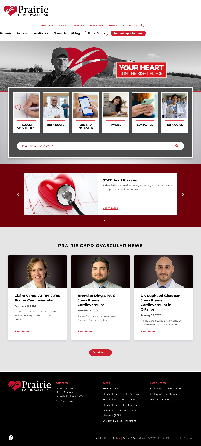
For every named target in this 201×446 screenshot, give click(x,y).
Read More (100, 352)
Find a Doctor (96, 33)
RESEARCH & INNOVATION (87, 25)
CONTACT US (129, 25)
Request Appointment (128, 33)
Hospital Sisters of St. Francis (120, 405)
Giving (75, 33)
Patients (5, 33)
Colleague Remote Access (165, 394)
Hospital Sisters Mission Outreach (123, 399)
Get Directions (64, 401)
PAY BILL (63, 25)
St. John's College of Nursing (120, 420)
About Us (59, 33)
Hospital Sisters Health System (121, 394)
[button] (96, 220)
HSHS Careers (111, 388)
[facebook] (10, 438)
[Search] (142, 25)
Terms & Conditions (134, 438)
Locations (41, 33)
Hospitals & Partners (162, 399)
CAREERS (112, 25)
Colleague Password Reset (166, 388)
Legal (98, 438)
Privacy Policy (112, 438)
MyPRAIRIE (47, 25)
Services (22, 33)
